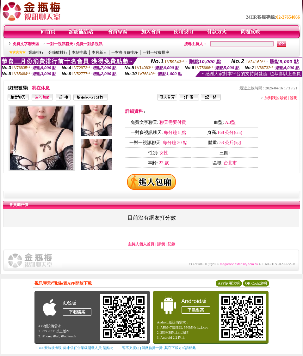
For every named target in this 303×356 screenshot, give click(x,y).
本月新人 (99, 52)
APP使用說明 (229, 283)
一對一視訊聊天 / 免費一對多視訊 (74, 44)
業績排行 (36, 52)
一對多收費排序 (124, 52)
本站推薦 (79, 52)
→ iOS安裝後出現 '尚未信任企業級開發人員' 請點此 (73, 348)
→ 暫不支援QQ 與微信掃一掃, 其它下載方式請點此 (157, 348)
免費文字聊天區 (26, 44)
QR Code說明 (256, 283)
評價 (161, 244)
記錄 (171, 244)
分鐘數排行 (57, 52)
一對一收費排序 (156, 52)
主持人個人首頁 (141, 244)
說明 (293, 98)
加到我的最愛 (275, 98)
